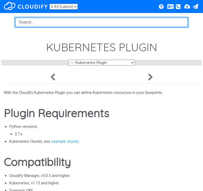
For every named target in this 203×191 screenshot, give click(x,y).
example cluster (65, 141)
